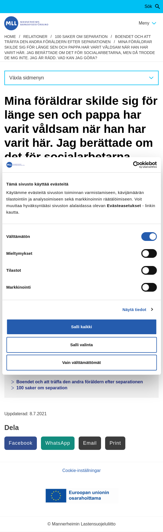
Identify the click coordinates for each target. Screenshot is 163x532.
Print (115, 443)
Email (90, 443)
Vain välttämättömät (81, 362)
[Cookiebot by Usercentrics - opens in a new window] (133, 164)
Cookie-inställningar (81, 470)
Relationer (35, 36)
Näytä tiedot (134, 309)
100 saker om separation (81, 36)
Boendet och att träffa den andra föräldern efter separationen (79, 381)
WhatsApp (57, 443)
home (10, 36)
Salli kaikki (81, 326)
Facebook (20, 443)
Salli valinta (81, 344)
